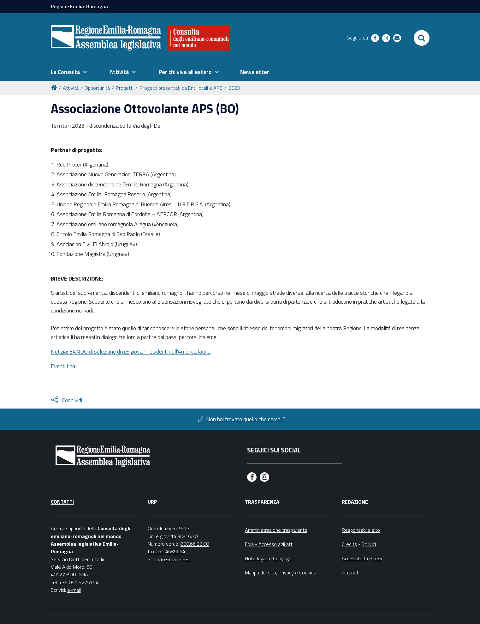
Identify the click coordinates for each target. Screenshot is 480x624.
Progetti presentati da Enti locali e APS (180, 88)
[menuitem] (69, 72)
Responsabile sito (361, 530)
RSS (377, 558)
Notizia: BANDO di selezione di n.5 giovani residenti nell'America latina (130, 351)
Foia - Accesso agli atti (269, 544)
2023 (234, 88)
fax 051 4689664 (166, 551)
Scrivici (369, 544)
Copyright (283, 558)
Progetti (124, 88)
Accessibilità (355, 558)
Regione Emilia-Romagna (79, 6)
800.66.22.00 (195, 544)
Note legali (256, 558)
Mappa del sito (260, 572)
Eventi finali (64, 366)
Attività (71, 88)
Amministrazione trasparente (276, 530)
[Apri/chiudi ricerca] (422, 38)
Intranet (350, 572)
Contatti (62, 502)
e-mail (74, 590)
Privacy (286, 572)
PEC (186, 559)
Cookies (307, 572)
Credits (349, 544)
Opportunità (97, 88)
